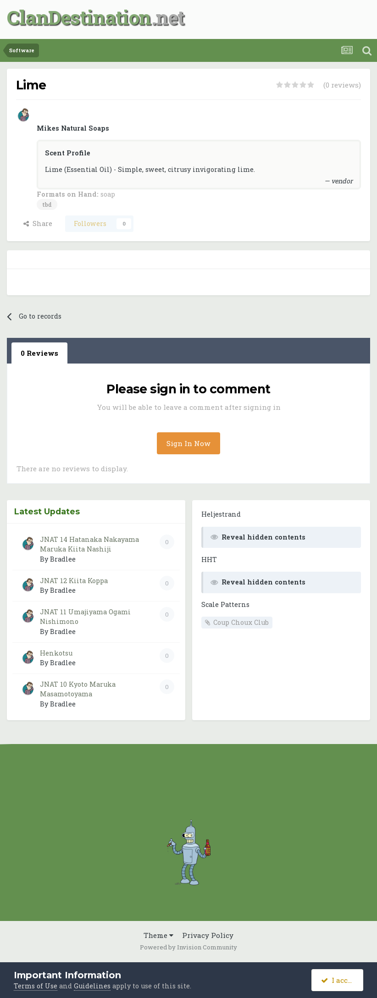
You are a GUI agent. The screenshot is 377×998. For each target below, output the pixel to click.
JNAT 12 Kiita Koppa (74, 580)
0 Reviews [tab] (39, 353)
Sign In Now (188, 443)
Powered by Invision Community (188, 947)
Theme (158, 935)
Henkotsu (56, 653)
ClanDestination (79, 17)
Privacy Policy (207, 935)
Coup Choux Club (241, 622)
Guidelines (92, 985)
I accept (340, 980)
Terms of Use (35, 985)
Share (37, 223)
